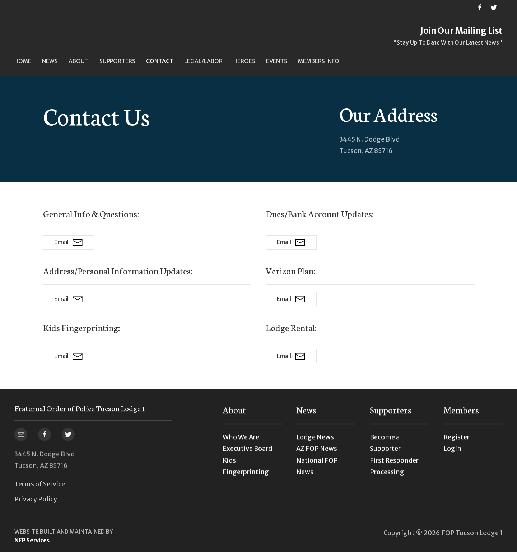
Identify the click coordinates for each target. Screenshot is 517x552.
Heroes (244, 61)
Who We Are (241, 441)
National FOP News (317, 470)
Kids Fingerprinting (246, 470)
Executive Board (247, 453)
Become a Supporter (385, 447)
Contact (159, 61)
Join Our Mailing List (461, 30)
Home (22, 61)
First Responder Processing (394, 470)
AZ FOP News (316, 453)
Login (452, 453)
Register (456, 441)
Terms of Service (39, 484)
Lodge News (315, 441)
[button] (50, 61)
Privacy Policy (35, 499)
